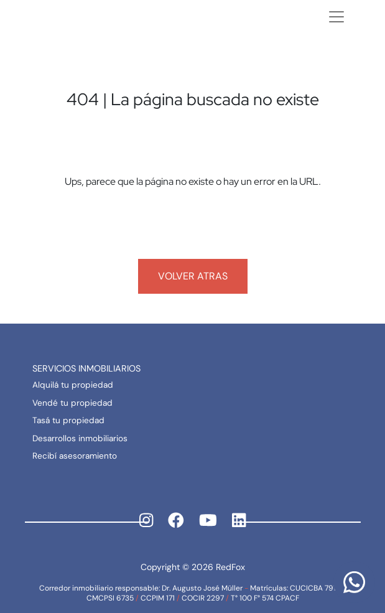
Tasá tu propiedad (68, 420)
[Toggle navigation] (336, 17)
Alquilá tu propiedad (72, 385)
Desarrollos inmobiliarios (80, 438)
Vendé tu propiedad (72, 403)
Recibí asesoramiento (74, 456)
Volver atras (193, 276)
